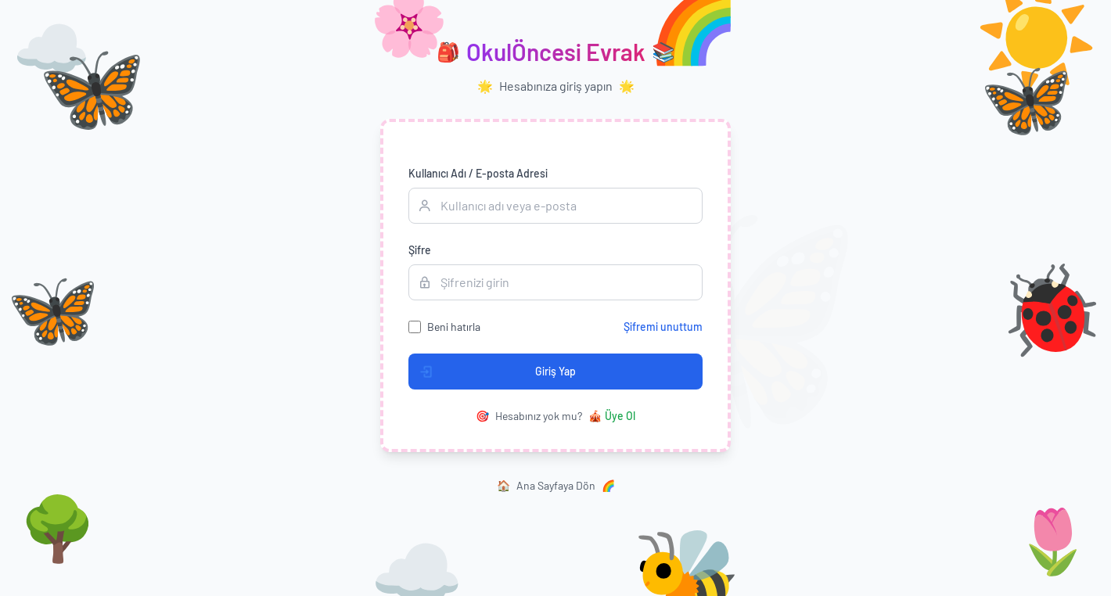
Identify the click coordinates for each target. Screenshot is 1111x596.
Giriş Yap (492, 371)
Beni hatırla (453, 326)
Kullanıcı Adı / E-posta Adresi (478, 173)
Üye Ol (611, 416)
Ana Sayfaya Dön (556, 486)
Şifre (419, 250)
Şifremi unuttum (663, 326)
